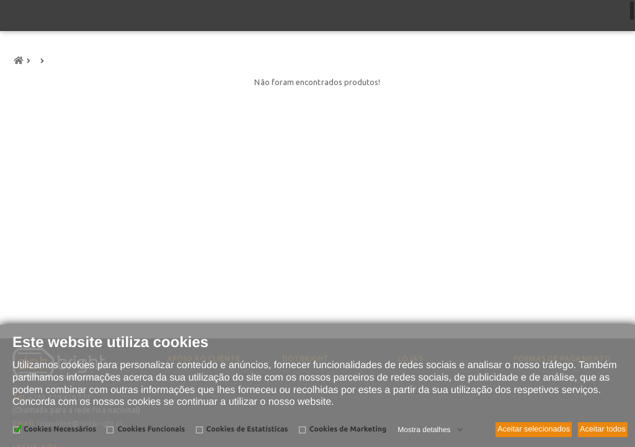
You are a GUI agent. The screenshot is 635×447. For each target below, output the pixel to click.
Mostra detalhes (423, 429)
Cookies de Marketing (347, 429)
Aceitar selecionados (533, 429)
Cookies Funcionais (151, 429)
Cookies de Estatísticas (247, 429)
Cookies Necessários (60, 429)
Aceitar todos (603, 429)
